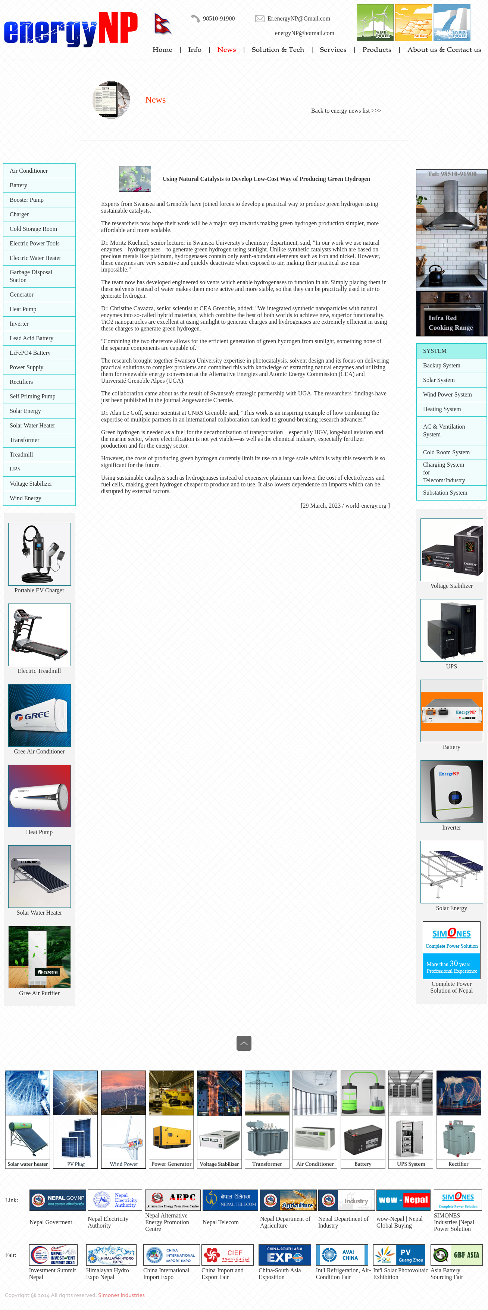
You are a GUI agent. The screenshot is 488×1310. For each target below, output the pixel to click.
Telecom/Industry (444, 480)
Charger (19, 214)
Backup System (441, 365)
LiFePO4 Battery (30, 353)
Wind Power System (447, 394)
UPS (15, 469)
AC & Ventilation (444, 426)
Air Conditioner (29, 170)
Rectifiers (21, 382)
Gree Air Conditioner (39, 751)
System (432, 434)
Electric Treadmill (39, 671)
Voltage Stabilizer (31, 483)
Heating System (442, 409)
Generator (22, 294)
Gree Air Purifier (39, 993)
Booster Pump (27, 200)
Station (18, 280)
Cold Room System (446, 452)
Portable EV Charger (40, 590)
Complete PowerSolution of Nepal (452, 987)
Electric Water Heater (35, 258)
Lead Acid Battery (31, 338)
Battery (18, 185)
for (426, 472)
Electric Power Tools (35, 243)
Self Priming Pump (33, 396)
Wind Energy (25, 498)
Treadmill (21, 454)
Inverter (19, 323)
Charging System (443, 464)
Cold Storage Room (33, 229)
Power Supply (26, 367)
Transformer (24, 440)
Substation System (445, 492)
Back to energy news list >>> (346, 110)
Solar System (439, 380)
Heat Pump (23, 309)
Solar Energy (25, 411)
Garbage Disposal (31, 272)
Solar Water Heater (32, 425)
